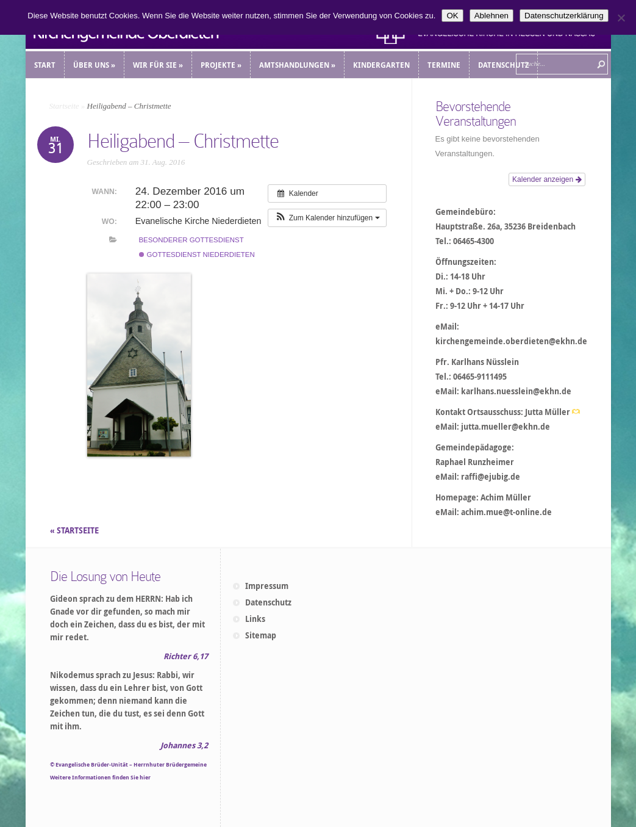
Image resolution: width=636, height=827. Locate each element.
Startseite (64, 105)
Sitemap (260, 635)
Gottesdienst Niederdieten (196, 254)
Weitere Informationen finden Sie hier (100, 777)
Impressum (266, 585)
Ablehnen (491, 15)
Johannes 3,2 (184, 745)
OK (452, 15)
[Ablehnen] (621, 18)
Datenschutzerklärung (564, 15)
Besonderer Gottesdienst (190, 240)
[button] (326, 217)
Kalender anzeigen (546, 179)
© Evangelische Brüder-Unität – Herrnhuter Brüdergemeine (128, 764)
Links (255, 618)
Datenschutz (268, 602)
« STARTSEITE (75, 530)
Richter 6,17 (185, 656)
